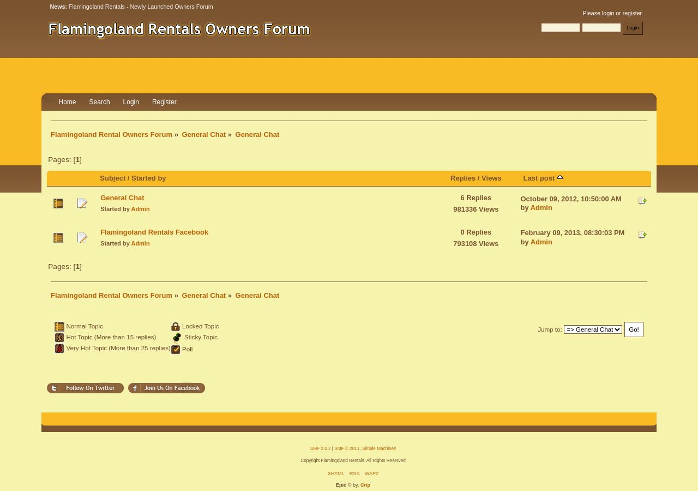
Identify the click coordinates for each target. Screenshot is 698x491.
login (608, 13)
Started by (148, 178)
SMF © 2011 (346, 448)
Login (131, 102)
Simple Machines (379, 448)
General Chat (122, 198)
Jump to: (550, 329)
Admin (140, 209)
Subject (112, 178)
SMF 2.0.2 (320, 448)
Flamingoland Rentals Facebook (154, 232)
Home (67, 102)
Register (164, 102)
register (632, 13)
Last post (543, 178)
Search (99, 102)
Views (492, 178)
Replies (463, 178)
